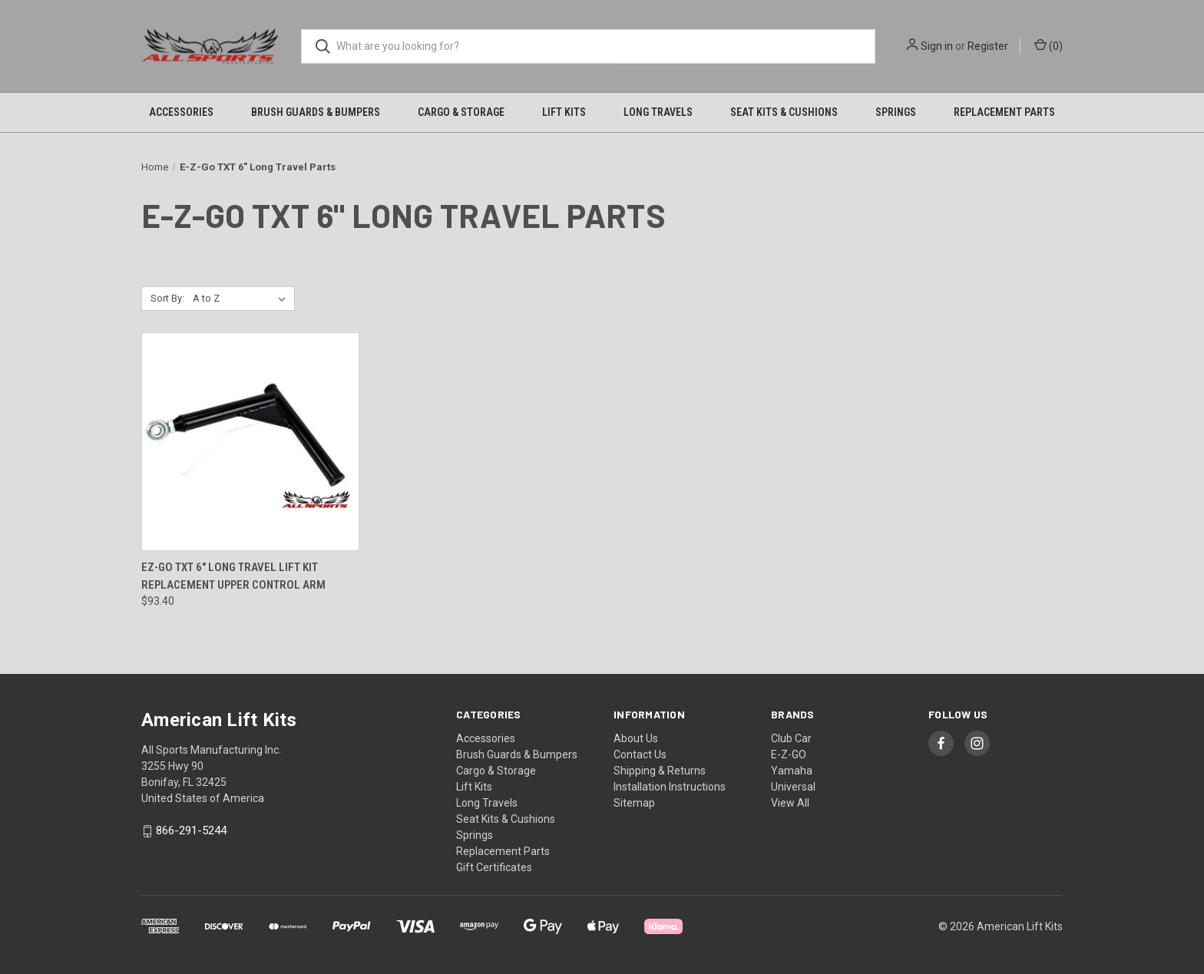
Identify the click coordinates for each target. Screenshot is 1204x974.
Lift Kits (564, 112)
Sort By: (167, 298)
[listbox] (242, 298)
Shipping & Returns (660, 770)
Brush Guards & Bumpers (315, 112)
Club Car (791, 738)
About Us (636, 738)
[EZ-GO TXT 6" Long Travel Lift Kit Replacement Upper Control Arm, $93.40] (250, 441)
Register (988, 46)
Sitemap (634, 803)
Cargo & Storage (461, 112)
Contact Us (640, 754)
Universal (793, 787)
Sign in (937, 46)
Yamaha (791, 770)
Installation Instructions (670, 787)
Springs (895, 112)
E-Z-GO (788, 754)
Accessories (181, 112)
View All (790, 803)
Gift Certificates (494, 867)
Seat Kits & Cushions (784, 112)
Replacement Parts (1004, 112)
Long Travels (658, 112)
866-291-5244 (191, 831)
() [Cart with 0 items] (1048, 45)
